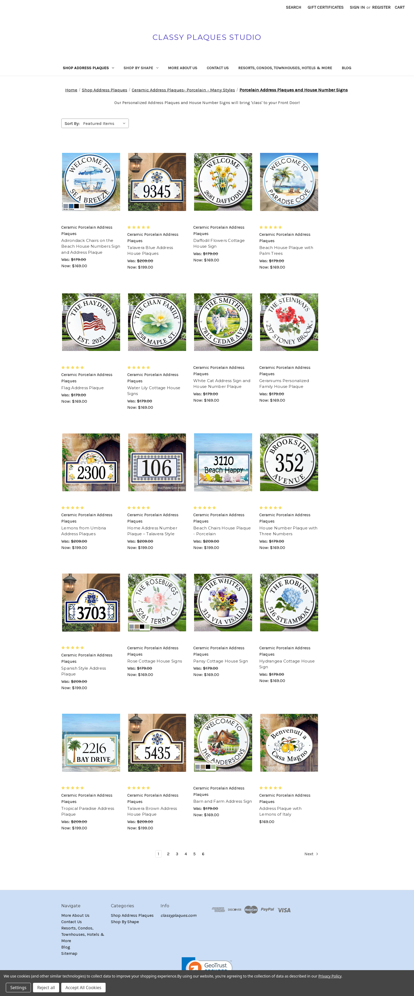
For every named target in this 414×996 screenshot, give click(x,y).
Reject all (46, 987)
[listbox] (105, 123)
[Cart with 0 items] (400, 7)
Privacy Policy (329, 976)
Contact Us (218, 67)
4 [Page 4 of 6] (186, 853)
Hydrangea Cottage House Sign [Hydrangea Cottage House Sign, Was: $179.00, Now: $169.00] (287, 664)
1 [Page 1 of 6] (158, 853)
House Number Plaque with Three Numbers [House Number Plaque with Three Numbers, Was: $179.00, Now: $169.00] (288, 531)
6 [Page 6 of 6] (203, 853)
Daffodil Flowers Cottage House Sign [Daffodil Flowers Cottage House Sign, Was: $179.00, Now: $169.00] (219, 243)
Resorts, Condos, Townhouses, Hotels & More (285, 67)
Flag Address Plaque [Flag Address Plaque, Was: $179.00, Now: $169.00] (82, 387)
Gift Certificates (326, 7)
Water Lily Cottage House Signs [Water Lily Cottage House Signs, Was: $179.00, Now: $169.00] (153, 390)
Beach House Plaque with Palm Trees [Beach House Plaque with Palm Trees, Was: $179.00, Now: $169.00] (286, 250)
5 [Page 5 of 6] (194, 853)
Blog (346, 67)
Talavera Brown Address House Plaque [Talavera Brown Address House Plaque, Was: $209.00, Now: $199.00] (152, 811)
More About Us (182, 67)
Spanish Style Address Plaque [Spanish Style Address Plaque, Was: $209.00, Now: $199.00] (83, 671)
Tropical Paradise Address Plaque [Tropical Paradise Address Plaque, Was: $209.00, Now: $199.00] (87, 811)
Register (381, 7)
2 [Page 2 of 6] (168, 853)
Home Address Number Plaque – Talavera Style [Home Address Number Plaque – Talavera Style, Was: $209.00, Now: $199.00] (152, 531)
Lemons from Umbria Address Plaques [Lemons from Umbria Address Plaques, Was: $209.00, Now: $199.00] (83, 531)
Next (311, 854)
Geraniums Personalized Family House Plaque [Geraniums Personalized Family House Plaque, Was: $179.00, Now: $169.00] (284, 383)
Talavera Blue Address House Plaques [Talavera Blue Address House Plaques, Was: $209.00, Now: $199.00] (150, 250)
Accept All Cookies (83, 987)
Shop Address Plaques (88, 67)
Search (293, 7)
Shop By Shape (141, 67)
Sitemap (69, 953)
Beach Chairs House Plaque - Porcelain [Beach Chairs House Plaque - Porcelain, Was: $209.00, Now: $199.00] (222, 531)
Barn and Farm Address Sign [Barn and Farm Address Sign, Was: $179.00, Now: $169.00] (222, 801)
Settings (18, 987)
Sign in (357, 7)
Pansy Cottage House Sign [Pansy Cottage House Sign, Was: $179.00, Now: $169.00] (220, 661)
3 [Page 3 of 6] (177, 853)
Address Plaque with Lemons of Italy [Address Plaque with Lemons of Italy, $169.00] (280, 811)
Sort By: (72, 123)
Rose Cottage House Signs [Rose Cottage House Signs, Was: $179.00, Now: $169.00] (154, 661)
